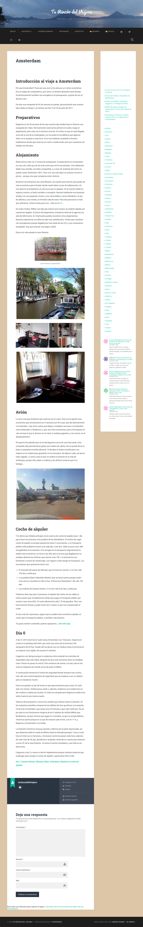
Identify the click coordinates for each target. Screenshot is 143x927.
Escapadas (109, 177)
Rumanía (108, 286)
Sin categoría (110, 303)
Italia (107, 233)
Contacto (79, 31)
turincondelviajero (115, 340)
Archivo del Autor (20, 787)
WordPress (57, 922)
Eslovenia (108, 184)
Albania (108, 128)
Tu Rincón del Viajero (71, 11)
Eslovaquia (109, 181)
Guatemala (109, 209)
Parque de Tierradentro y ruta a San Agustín (120, 408)
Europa (67, 789)
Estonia (108, 188)
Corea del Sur (110, 163)
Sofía (107, 310)
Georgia (108, 202)
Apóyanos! (64, 31)
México (108, 265)
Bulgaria (108, 153)
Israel (107, 230)
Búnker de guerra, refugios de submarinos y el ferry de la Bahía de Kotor (118, 109)
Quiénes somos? (45, 31)
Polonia (108, 275)
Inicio (13, 31)
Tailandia (108, 321)
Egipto (107, 170)
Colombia (108, 160)
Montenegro (109, 268)
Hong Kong (109, 216)
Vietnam (108, 331)
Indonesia (108, 226)
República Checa (111, 282)
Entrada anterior (71, 796)
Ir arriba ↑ (131, 922)
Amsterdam (28, 61)
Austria (108, 139)
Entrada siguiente (71, 800)
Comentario (21, 827)
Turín (107, 324)
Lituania (108, 244)
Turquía (108, 328)
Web (17, 881)
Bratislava (109, 146)
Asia (107, 135)
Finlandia (108, 195)
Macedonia (109, 254)
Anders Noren (118, 922)
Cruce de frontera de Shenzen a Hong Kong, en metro (120, 341)
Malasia (108, 258)
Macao (107, 251)
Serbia (107, 300)
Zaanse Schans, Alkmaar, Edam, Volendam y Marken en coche (120, 373)
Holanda (68, 786)
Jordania (108, 237)
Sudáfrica (108, 314)
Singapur (108, 307)
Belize (107, 142)
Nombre (19, 859)
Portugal (108, 279)
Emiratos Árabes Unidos (114, 174)
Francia (108, 198)
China (107, 156)
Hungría (108, 219)
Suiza (107, 317)
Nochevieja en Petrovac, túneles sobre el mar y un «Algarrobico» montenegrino (117, 117)
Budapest (108, 149)
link (60, 203)
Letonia (108, 240)
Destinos (26, 31)
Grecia (107, 205)
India (107, 223)
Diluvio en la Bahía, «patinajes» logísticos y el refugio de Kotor (116, 102)
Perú (107, 272)
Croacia (108, 167)
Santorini (108, 296)
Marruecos (109, 261)
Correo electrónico (23, 870)
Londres (108, 247)
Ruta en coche (110, 293)
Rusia (107, 289)
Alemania (108, 132)
